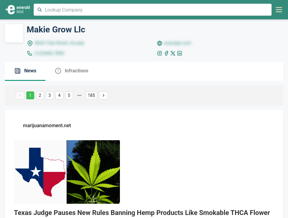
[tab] (25, 71)
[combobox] (153, 10)
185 (91, 95)
